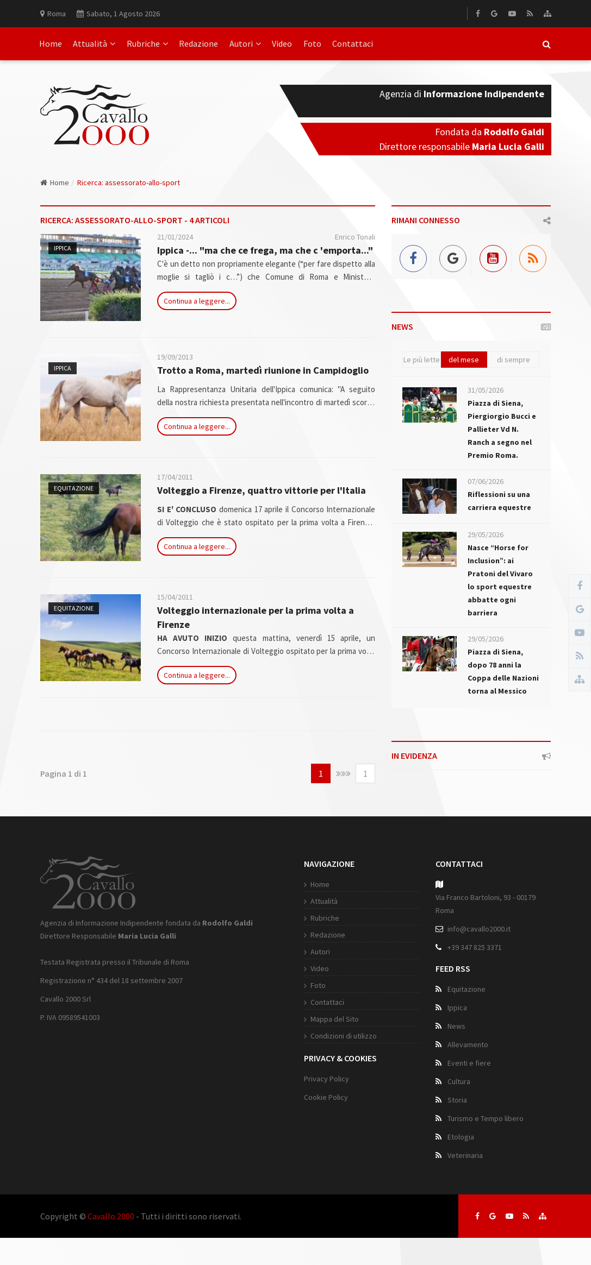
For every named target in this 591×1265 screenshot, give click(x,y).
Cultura (458, 1081)
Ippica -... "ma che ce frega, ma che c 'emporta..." (265, 250)
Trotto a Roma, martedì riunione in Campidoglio (263, 370)
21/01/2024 (175, 237)
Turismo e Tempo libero (485, 1118)
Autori (245, 43)
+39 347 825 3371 (474, 947)
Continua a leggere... (197, 301)
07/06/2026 (485, 481)
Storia (457, 1100)
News (456, 1026)
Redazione (198, 43)
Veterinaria (465, 1155)
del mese (464, 359)
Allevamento (467, 1044)
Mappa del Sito (334, 1019)
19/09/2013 (175, 357)
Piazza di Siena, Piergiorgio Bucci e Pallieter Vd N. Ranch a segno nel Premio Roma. (502, 429)
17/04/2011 (175, 477)
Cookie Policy (326, 1097)
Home (50, 43)
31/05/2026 (485, 390)
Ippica (62, 248)
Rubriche (147, 43)
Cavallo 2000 (111, 1216)
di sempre (513, 359)
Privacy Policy (326, 1079)
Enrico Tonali (355, 237)
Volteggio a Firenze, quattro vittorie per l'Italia (261, 490)
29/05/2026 (485, 534)
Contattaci (352, 43)
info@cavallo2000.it (479, 929)
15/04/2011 (175, 597)
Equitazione (74, 488)
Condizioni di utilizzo (343, 1036)
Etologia (460, 1137)
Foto (312, 43)
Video (282, 43)
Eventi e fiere (469, 1063)
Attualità (94, 43)
